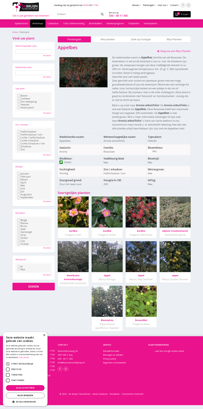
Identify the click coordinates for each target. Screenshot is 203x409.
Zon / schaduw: (21, 124)
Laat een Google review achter (169, 354)
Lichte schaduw (28, 140)
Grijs (22, 235)
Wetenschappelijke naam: (26, 46)
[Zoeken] (80, 14)
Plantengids (74, 39)
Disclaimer (115, 397)
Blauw (23, 223)
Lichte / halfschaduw (31, 137)
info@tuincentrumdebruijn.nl (71, 366)
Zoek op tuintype (141, 39)
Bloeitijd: (19, 166)
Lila (21, 241)
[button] (25, 401)
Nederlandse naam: (23, 67)
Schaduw (24, 146)
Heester (24, 105)
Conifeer (24, 99)
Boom (22, 96)
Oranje (23, 244)
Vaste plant (26, 107)
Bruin (22, 226)
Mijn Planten (174, 39)
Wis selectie (47, 56)
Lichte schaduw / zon (31, 143)
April (22, 182)
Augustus (25, 194)
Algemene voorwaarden (114, 366)
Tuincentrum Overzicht (132, 397)
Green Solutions (100, 397)
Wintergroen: (20, 259)
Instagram (188, 5)
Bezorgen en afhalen (113, 358)
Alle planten (108, 39)
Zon (21, 149)
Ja (20, 266)
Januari (23, 174)
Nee (21, 269)
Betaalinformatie (111, 354)
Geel (22, 229)
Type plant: (20, 88)
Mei (21, 185)
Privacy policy (109, 362)
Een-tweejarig (27, 102)
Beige (22, 220)
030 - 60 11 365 (118, 15)
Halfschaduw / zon (30, 135)
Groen (23, 238)
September (25, 197)
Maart (23, 180)
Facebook (183, 5)
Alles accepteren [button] (25, 388)
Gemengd (25, 232)
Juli (21, 191)
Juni (21, 188)
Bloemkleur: (20, 213)
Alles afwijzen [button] (25, 395)
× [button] (44, 335)
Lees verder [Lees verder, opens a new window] (24, 357)
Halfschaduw (27, 132)
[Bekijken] (182, 14)
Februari (24, 177)
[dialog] (25, 369)
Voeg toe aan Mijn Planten (175, 51)
